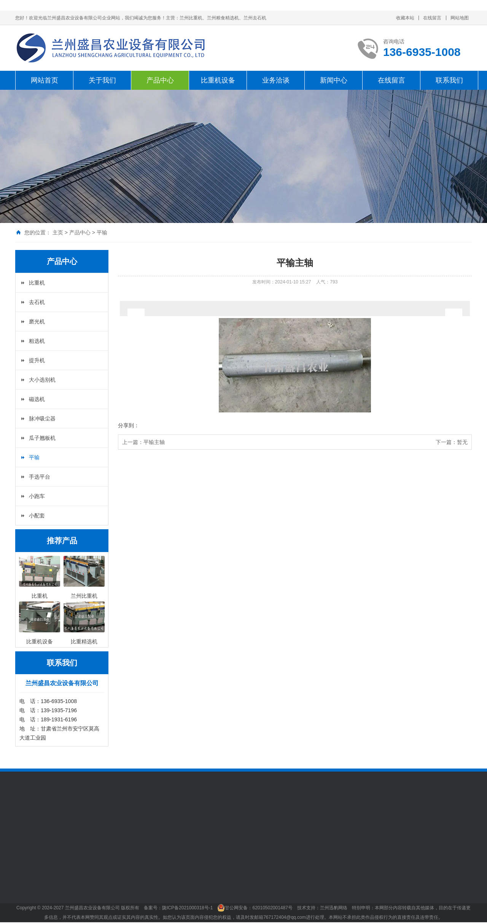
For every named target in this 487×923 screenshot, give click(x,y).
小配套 (37, 515)
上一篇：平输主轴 (143, 442)
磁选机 (37, 399)
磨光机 (37, 321)
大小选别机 (42, 380)
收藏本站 (405, 18)
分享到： (128, 425)
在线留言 (432, 18)
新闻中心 (333, 80)
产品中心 (160, 80)
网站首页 (44, 80)
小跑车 (37, 496)
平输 (102, 232)
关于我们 (102, 80)
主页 (58, 232)
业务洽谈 (276, 80)
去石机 (37, 302)
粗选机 (37, 341)
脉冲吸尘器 (42, 418)
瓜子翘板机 (42, 438)
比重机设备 (218, 80)
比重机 (37, 283)
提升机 (37, 360)
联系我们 (449, 80)
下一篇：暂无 (452, 442)
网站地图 (459, 18)
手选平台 (39, 477)
